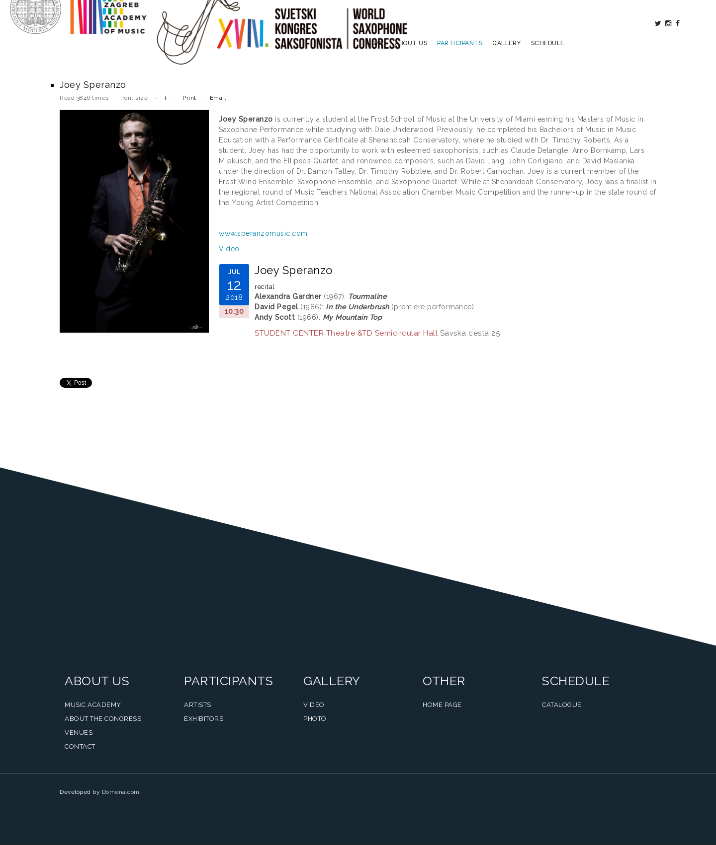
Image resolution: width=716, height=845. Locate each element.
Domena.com (121, 791)
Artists (197, 704)
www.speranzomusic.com (263, 233)
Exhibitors (203, 718)
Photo (315, 718)
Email (218, 97)
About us (411, 62)
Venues (78, 732)
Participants (459, 62)
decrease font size (156, 97)
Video (229, 249)
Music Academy (93, 704)
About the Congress (103, 718)
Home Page (442, 704)
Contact (80, 746)
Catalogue (562, 704)
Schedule (547, 62)
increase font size (165, 97)
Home (375, 62)
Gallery (506, 62)
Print (189, 97)
